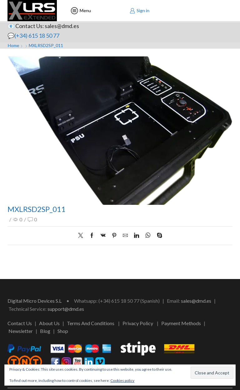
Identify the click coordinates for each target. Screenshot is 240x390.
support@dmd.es (66, 309)
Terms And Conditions (90, 323)
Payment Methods (181, 323)
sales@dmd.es (196, 301)
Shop (63, 331)
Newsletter (20, 331)
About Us (49, 323)
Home (13, 45)
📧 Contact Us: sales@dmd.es (43, 25)
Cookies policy (122, 380)
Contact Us (20, 323)
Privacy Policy (137, 323)
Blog (45, 331)
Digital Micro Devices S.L (35, 301)
